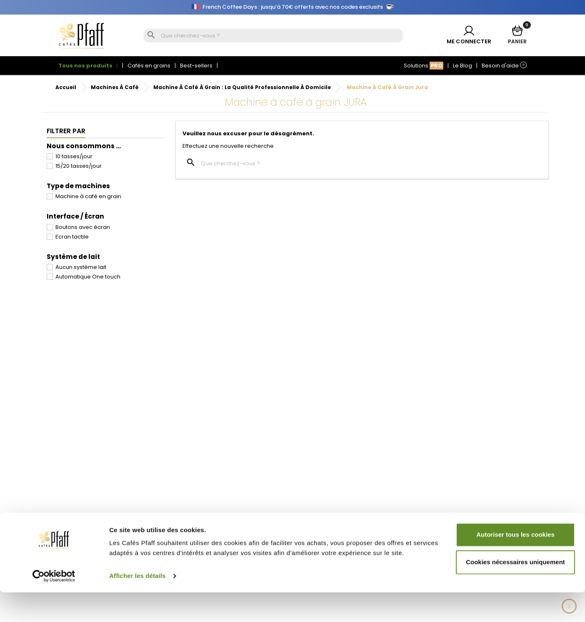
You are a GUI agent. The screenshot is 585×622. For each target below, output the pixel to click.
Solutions (423, 66)
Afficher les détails (137, 605)
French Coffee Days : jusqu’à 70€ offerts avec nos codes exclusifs (293, 7)
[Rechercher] (281, 36)
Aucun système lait (80, 267)
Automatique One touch (87, 277)
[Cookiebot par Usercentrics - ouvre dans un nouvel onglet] (54, 606)
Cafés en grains (149, 66)
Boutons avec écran (82, 227)
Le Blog (462, 66)
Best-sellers (196, 66)
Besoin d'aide (504, 66)
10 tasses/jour (73, 156)
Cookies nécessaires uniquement (515, 591)
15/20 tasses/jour (78, 166)
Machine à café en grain (88, 196)
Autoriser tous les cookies (515, 564)
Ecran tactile (72, 237)
